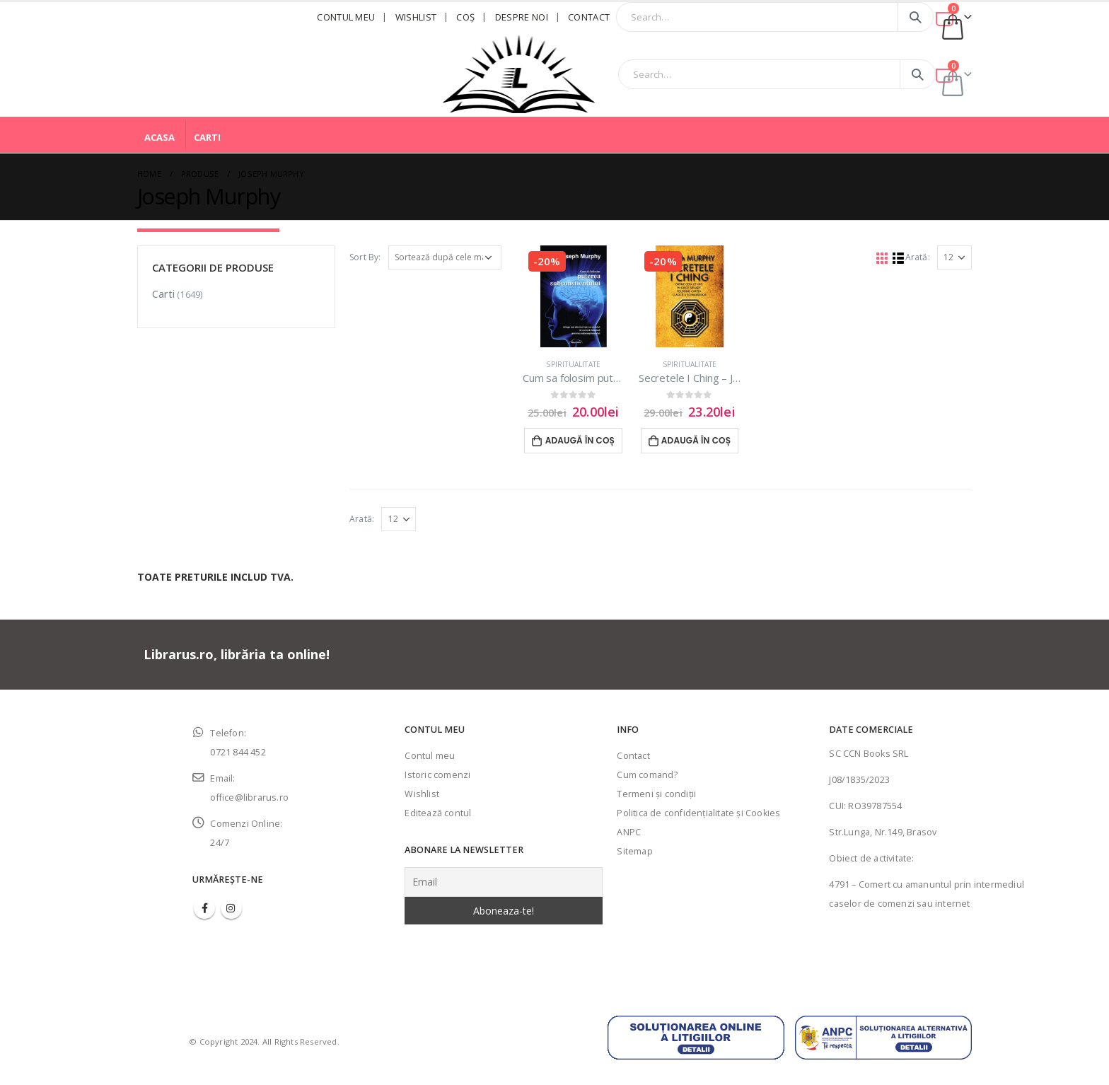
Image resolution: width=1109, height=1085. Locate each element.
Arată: (917, 257)
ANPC (629, 832)
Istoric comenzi (437, 775)
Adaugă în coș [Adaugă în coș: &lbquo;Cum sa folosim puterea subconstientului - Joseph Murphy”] (580, 440)
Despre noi (521, 17)
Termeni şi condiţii (656, 794)
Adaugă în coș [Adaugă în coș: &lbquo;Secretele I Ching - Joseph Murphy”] (696, 440)
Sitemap (634, 851)
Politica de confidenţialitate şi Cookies (698, 813)
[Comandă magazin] (444, 257)
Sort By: (365, 257)
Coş (465, 17)
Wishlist (416, 17)
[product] (574, 296)
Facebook (204, 908)
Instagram (231, 908)
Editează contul (438, 813)
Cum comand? (647, 775)
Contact (589, 17)
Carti (207, 137)
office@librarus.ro (249, 797)
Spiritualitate (573, 364)
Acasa (159, 137)
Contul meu (346, 17)
